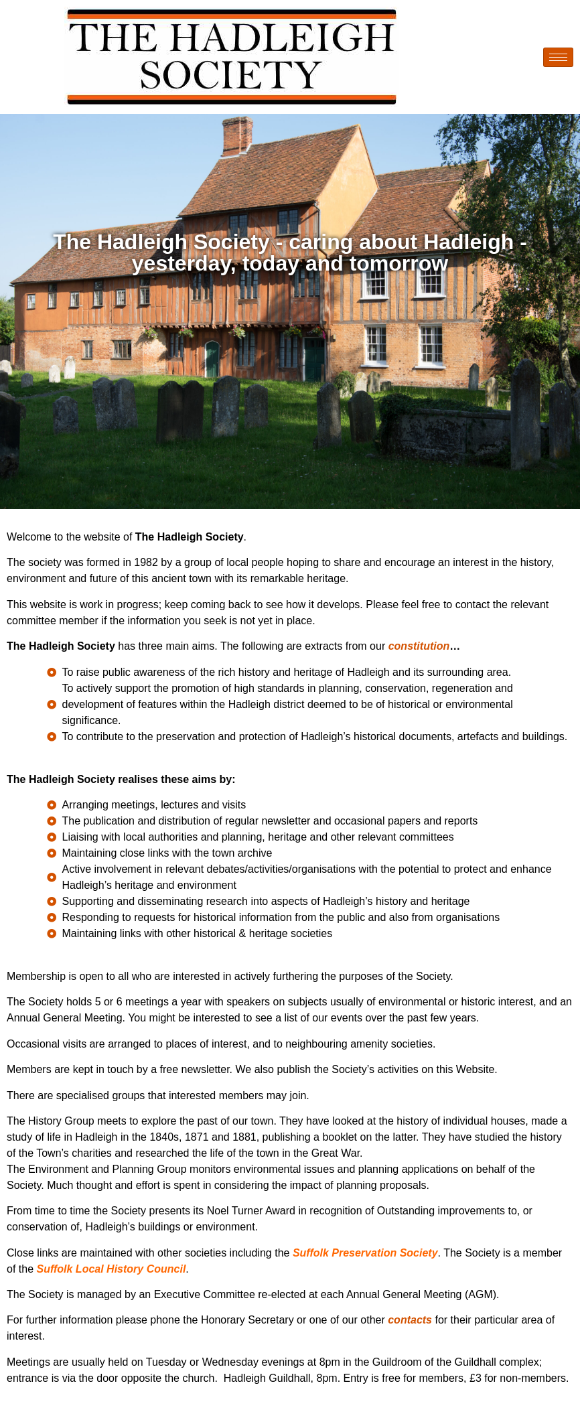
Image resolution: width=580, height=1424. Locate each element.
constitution (419, 646)
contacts (411, 1320)
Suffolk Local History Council (111, 1269)
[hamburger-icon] (558, 57)
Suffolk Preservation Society (365, 1253)
